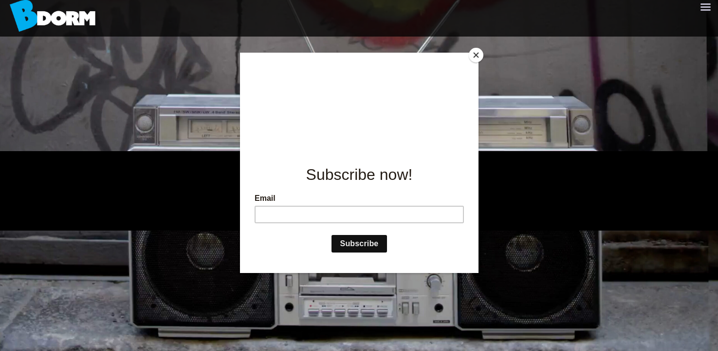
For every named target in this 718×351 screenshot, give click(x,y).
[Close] (476, 55)
